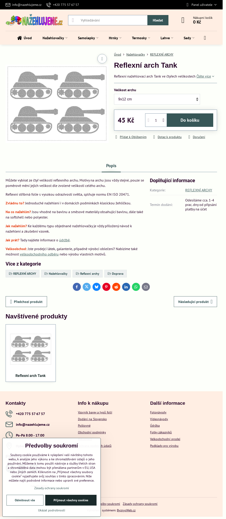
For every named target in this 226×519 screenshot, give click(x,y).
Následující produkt (195, 301)
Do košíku (190, 120)
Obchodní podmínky (92, 432)
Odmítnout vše (25, 500)
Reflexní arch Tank (30, 376)
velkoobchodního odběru (39, 254)
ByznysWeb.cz (126, 510)
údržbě (64, 240)
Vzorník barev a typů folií (95, 412)
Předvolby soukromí (106, 504)
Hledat (158, 20)
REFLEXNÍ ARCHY (198, 190)
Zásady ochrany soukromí (140, 504)
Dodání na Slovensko (92, 419)
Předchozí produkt (26, 301)
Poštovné (84, 426)
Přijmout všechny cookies (71, 500)
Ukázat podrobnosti (51, 510)
